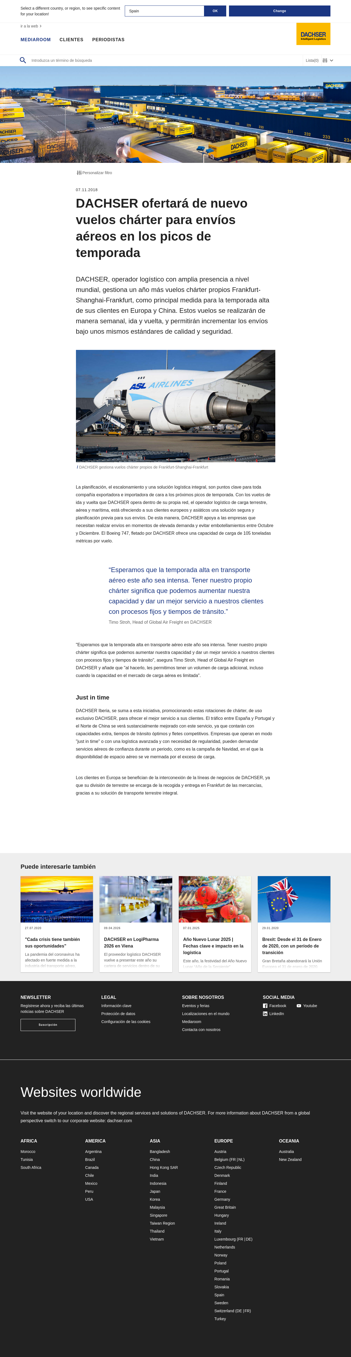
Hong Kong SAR (164, 1167)
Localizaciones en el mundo (206, 1014)
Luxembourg (225, 1239)
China (155, 1159)
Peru (89, 1191)
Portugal (221, 1271)
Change (279, 11)
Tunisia (27, 1159)
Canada (92, 1167)
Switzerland (224, 1311)
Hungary (221, 1215)
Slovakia (221, 1287)
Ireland (220, 1223)
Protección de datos (118, 1014)
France (220, 1191)
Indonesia (158, 1183)
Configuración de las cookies (126, 1021)
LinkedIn (273, 1014)
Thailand (157, 1231)
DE (248, 1239)
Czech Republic (227, 1167)
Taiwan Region (162, 1223)
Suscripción (48, 1024)
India (154, 1175)
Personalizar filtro (94, 172)
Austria (220, 1151)
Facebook (274, 1006)
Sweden (221, 1303)
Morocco (28, 1151)
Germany (222, 1199)
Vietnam (157, 1239)
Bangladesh (160, 1151)
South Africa (31, 1167)
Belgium (221, 1159)
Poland (220, 1263)
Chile (89, 1175)
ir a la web (32, 26)
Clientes (71, 40)
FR (233, 1159)
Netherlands (224, 1247)
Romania (222, 1279)
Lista (312, 60)
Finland (220, 1183)
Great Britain (225, 1207)
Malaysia (157, 1207)
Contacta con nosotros (201, 1029)
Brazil (90, 1159)
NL (240, 1159)
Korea (155, 1199)
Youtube (307, 1006)
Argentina (93, 1151)
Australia (286, 1151)
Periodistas (108, 40)
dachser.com (119, 1120)
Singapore (158, 1215)
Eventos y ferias (196, 1006)
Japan (155, 1191)
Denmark (222, 1175)
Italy (218, 1231)
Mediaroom (36, 40)
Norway (220, 1255)
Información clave (116, 1006)
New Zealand (290, 1159)
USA (89, 1199)
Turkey (220, 1319)
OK (215, 11)
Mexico (91, 1183)
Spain (219, 1295)
